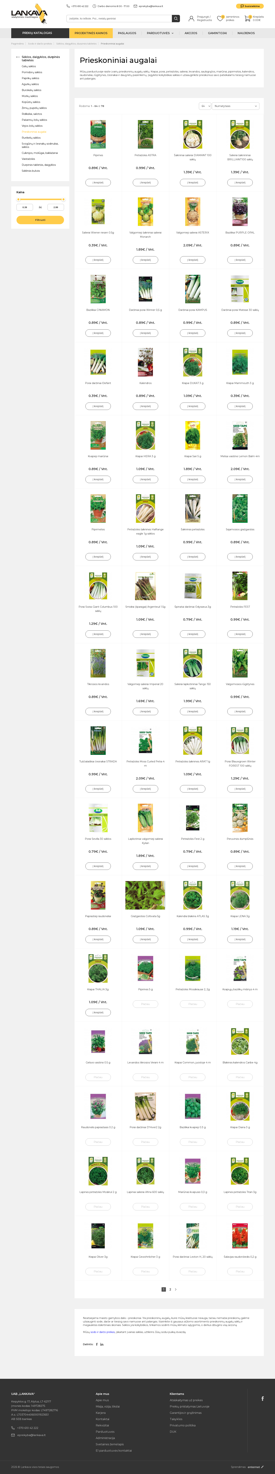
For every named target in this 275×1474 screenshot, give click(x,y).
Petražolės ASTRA (145, 155)
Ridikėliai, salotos (32, 114)
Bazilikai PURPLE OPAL (240, 232)
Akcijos (191, 33)
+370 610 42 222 (77, 6)
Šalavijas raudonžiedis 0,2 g (240, 1256)
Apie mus (102, 1400)
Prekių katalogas (37, 33)
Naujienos (246, 33)
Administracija (105, 1438)
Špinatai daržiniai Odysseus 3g (193, 606)
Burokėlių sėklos (31, 90)
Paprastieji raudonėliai (98, 916)
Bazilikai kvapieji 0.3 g (193, 1127)
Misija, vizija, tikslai (108, 1406)
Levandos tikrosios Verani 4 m (145, 1062)
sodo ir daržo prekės (102, 1332)
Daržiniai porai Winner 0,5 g (145, 310)
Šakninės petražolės (192, 529)
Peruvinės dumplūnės (240, 838)
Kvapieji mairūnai (98, 456)
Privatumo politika (183, 1425)
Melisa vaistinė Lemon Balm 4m (240, 456)
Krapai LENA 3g (240, 916)
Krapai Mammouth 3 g (240, 383)
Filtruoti (40, 220)
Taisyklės (176, 1419)
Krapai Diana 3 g (240, 1127)
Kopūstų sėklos (31, 102)
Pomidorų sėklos (32, 72)
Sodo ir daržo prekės (40, 43)
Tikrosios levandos (98, 684)
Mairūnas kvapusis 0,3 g (192, 1192)
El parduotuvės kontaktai (114, 1450)
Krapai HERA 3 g (145, 456)
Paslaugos (127, 33)
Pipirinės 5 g (145, 989)
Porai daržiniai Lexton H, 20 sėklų (193, 1256)
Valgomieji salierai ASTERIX (192, 232)
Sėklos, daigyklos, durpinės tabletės (76, 43)
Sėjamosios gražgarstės (240, 529)
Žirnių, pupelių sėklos (34, 108)
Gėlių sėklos (29, 66)
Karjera (101, 1412)
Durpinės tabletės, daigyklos (39, 164)
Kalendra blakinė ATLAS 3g (193, 916)
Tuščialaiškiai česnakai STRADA (98, 761)
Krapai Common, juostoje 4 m (193, 1062)
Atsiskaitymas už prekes (186, 1400)
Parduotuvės (105, 1431)
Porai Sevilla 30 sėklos (98, 838)
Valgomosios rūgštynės (240, 684)
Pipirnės (98, 155)
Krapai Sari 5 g (192, 456)
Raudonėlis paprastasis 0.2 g (98, 1127)
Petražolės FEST (240, 606)
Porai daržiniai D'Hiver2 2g (145, 1127)
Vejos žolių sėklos (32, 125)
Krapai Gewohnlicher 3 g (145, 1256)
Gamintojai (217, 33)
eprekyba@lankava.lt (148, 6)
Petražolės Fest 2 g (192, 838)
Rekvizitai (102, 1425)
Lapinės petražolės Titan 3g (240, 1192)
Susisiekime (252, 6)
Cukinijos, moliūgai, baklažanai (40, 153)
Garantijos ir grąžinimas (186, 1412)
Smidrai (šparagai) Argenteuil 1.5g (145, 606)
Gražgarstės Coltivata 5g (145, 916)
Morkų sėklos (30, 96)
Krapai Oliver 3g (98, 1256)
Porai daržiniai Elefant (98, 383)
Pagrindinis (17, 43)
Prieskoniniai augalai (112, 43)
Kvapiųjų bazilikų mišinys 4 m (240, 989)
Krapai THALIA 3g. (98, 989)
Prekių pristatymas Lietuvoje (189, 1406)
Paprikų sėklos (30, 78)
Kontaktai (102, 1419)
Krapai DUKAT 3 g (192, 383)
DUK (173, 1431)
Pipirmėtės (98, 529)
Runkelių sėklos (31, 137)
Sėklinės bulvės (31, 170)
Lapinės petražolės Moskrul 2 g (98, 1192)
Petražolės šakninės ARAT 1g (192, 761)
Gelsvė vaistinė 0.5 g (98, 1062)
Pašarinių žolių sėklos (34, 119)
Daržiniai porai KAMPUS (192, 310)
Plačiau (145, 1004)
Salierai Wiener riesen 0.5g (98, 232)
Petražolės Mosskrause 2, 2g (193, 989)
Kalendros (145, 383)
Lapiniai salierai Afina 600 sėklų (145, 1192)
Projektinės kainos (91, 33)
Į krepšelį (98, 182)
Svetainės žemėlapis (110, 1444)
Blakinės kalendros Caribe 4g (240, 1062)
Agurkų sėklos (30, 84)
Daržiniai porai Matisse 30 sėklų (240, 310)
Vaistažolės (28, 158)
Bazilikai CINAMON (98, 310)
